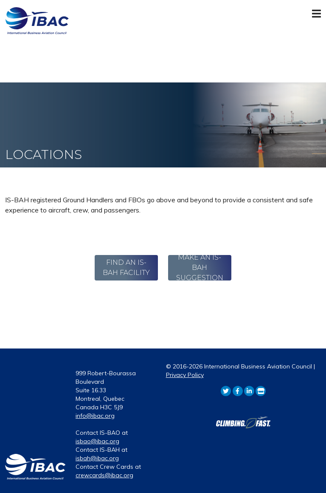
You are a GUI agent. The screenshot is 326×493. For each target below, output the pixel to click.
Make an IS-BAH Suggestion (199, 267)
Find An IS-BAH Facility (126, 267)
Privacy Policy (185, 375)
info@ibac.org (95, 415)
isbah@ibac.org (97, 458)
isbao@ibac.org (97, 441)
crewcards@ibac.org (104, 475)
